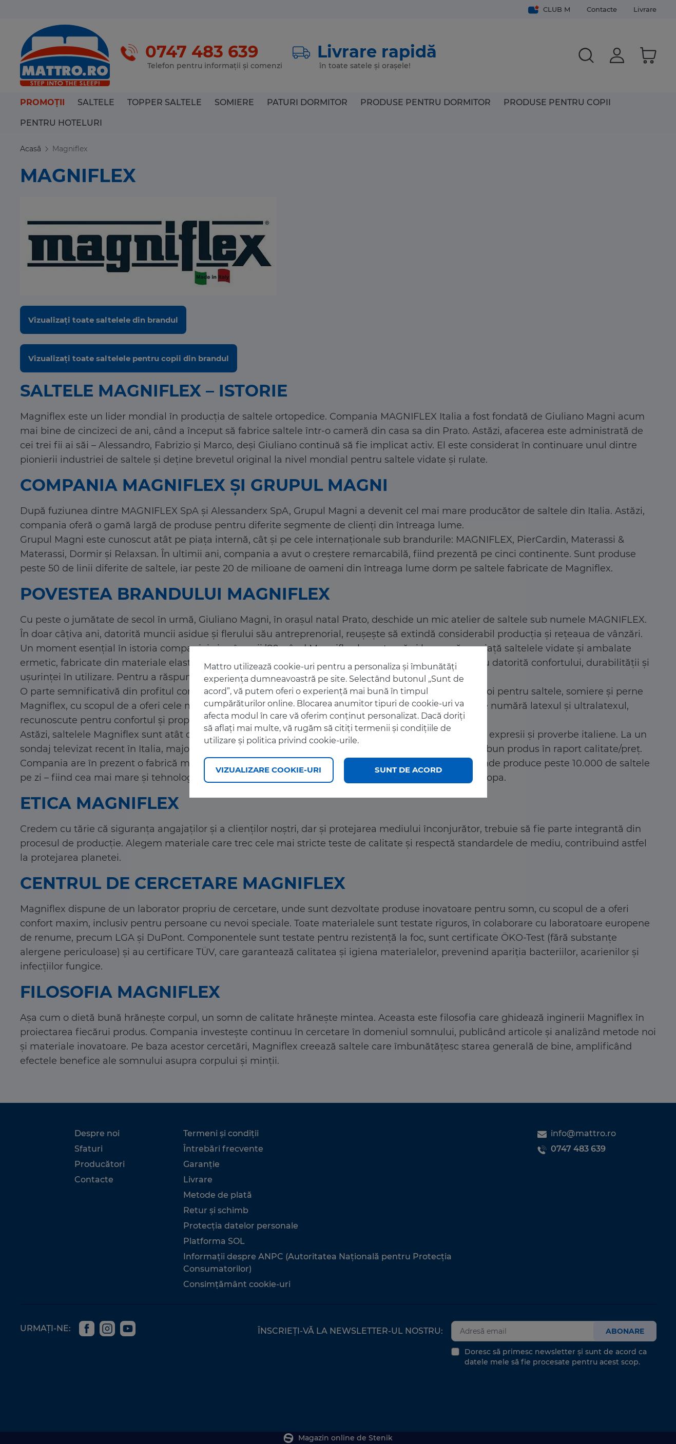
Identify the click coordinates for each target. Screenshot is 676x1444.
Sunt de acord (408, 770)
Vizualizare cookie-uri (268, 770)
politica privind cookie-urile (301, 741)
